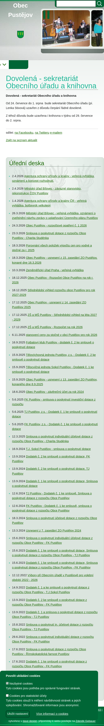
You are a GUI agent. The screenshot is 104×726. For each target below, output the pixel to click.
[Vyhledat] (99, 4)
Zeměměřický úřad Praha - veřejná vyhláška (55, 270)
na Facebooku (24, 132)
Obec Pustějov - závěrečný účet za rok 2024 (55, 392)
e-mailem (56, 132)
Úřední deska (26, 163)
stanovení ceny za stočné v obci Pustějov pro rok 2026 (61, 334)
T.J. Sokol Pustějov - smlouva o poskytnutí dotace (58, 449)
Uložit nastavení (17, 713)
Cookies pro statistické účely (26, 695)
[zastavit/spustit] (47, 15)
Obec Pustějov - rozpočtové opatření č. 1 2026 (56, 225)
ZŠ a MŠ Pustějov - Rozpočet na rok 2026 (55, 327)
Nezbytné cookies (19, 683)
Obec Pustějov (20, 4)
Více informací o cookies (52, 713)
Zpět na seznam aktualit (21, 140)
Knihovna (69, 64)
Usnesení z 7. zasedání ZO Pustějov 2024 (53, 530)
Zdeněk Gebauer (86, 721)
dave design (30, 721)
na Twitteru (42, 132)
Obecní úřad (11, 64)
